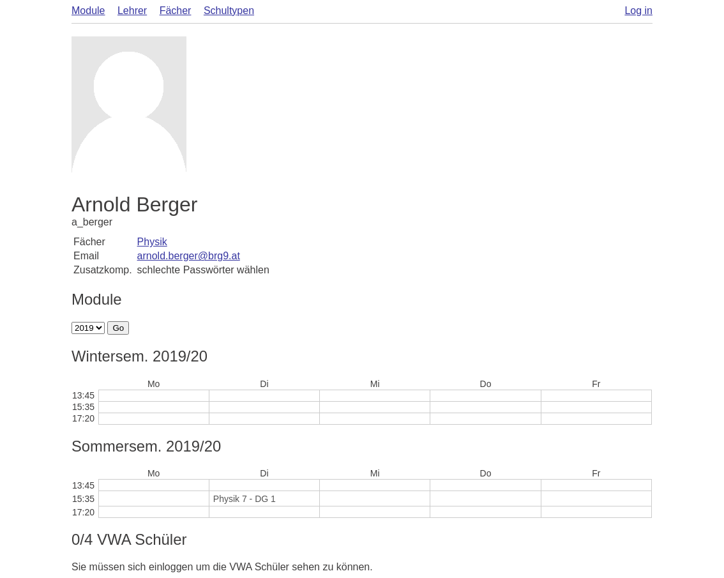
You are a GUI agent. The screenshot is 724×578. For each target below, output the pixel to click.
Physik (152, 241)
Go (118, 328)
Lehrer (132, 10)
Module (88, 10)
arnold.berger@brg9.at (188, 255)
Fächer (176, 10)
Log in (638, 10)
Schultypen (229, 10)
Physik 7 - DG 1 (244, 499)
